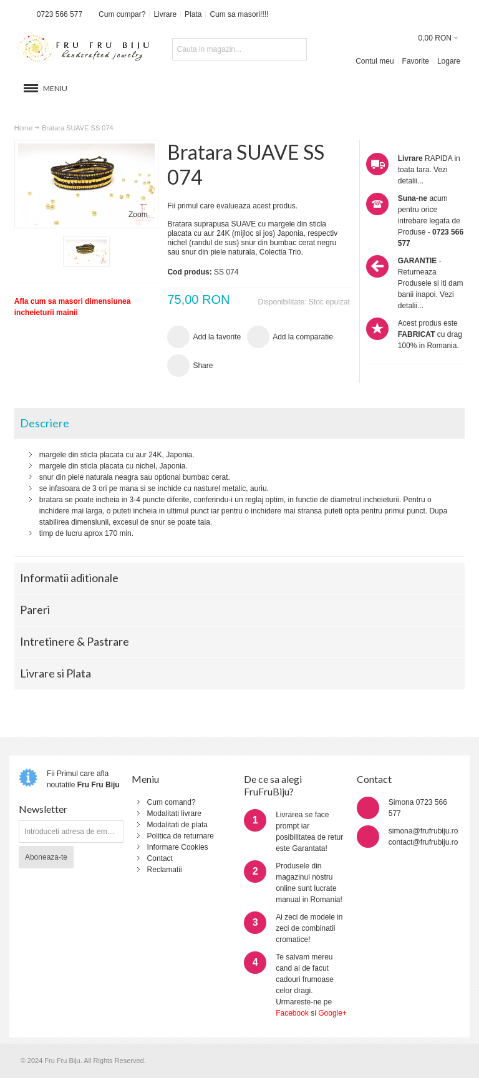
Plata (193, 14)
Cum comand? (171, 802)
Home (23, 128)
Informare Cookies (177, 847)
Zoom (138, 214)
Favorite (415, 61)
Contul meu (375, 61)
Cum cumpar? (122, 14)
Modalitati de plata (177, 824)
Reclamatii (164, 869)
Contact (160, 858)
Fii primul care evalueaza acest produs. (232, 206)
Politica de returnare (180, 836)
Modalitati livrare (174, 813)
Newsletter (43, 809)
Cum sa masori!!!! (239, 14)
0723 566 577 (59, 14)
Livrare (165, 14)
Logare (448, 61)
